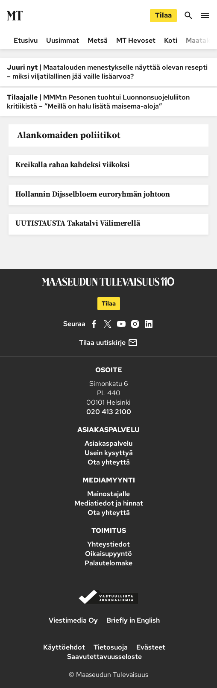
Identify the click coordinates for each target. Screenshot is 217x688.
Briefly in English (133, 620)
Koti (170, 40)
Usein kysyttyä (109, 452)
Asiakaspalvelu (108, 443)
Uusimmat (62, 40)
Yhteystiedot (108, 544)
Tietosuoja (111, 647)
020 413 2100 (108, 411)
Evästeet (150, 647)
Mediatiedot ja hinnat (108, 503)
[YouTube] (121, 324)
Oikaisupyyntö (108, 553)
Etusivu (26, 40)
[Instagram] (135, 324)
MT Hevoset (135, 40)
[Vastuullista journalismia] (108, 602)
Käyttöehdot (64, 647)
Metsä (98, 40)
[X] (107, 324)
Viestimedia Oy (73, 620)
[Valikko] (205, 19)
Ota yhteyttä (109, 462)
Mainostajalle (108, 493)
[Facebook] (94, 324)
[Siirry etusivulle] (15, 16)
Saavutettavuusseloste (104, 656)
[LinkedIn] (148, 324)
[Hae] (188, 19)
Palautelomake (108, 563)
